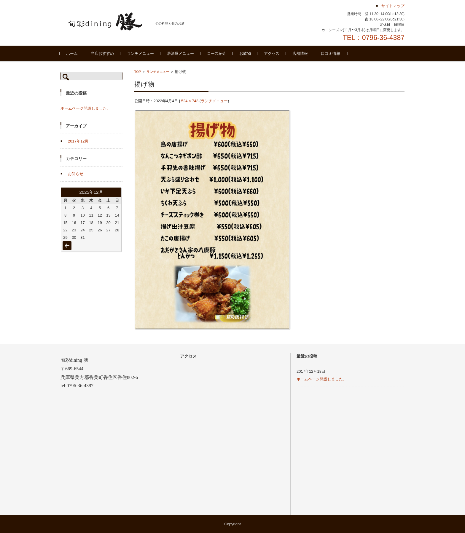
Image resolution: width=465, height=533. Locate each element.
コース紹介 (217, 53)
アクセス (272, 53)
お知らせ (75, 174)
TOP (137, 71)
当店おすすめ (103, 53)
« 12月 (67, 242)
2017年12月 (78, 141)
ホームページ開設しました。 (85, 108)
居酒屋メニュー (181, 53)
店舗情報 (301, 53)
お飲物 (246, 53)
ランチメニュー (141, 53)
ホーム (73, 53)
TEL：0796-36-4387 (374, 37)
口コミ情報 (331, 53)
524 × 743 (189, 101)
